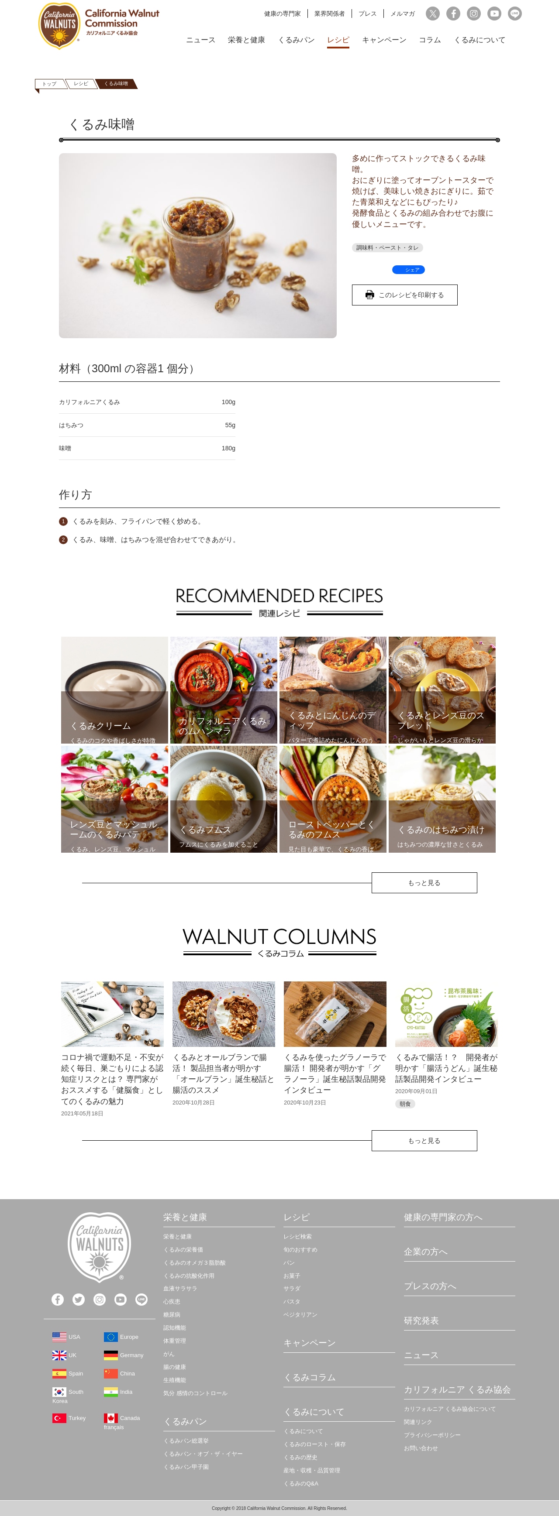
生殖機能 (174, 1380)
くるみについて (480, 40)
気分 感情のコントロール (195, 1393)
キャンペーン (384, 40)
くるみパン (296, 40)
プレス (368, 13)
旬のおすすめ (300, 1249)
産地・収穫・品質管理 (311, 1470)
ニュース (201, 40)
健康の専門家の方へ (443, 1217)
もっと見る (424, 882)
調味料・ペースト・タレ (387, 247)
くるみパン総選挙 (186, 1440)
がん (169, 1354)
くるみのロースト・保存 (314, 1444)
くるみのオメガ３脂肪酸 (194, 1262)
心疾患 (171, 1301)
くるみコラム (309, 1377)
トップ (49, 83)
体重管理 (174, 1341)
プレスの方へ (430, 1286)
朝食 (405, 1104)
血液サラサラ (180, 1288)
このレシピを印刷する (411, 294)
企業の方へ (426, 1251)
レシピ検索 (297, 1236)
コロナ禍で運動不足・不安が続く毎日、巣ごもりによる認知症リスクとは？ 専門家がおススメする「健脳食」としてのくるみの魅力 (112, 1079)
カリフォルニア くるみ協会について (450, 1409)
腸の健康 (174, 1367)
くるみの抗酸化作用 (188, 1275)
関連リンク (418, 1422)
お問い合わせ (421, 1448)
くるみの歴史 (300, 1457)
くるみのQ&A (300, 1483)
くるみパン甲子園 (186, 1467)
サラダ (291, 1288)
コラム (430, 40)
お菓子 (291, 1275)
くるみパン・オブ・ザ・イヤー (203, 1454)
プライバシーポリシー (432, 1435)
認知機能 (174, 1327)
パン (289, 1262)
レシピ (338, 40)
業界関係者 (329, 13)
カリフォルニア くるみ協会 (457, 1389)
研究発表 (421, 1320)
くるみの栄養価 (183, 1249)
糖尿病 (171, 1314)
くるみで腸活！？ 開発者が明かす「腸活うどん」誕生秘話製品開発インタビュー (446, 1068)
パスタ (291, 1301)
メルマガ (402, 13)
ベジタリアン (300, 1314)
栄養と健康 (246, 40)
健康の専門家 (282, 13)
